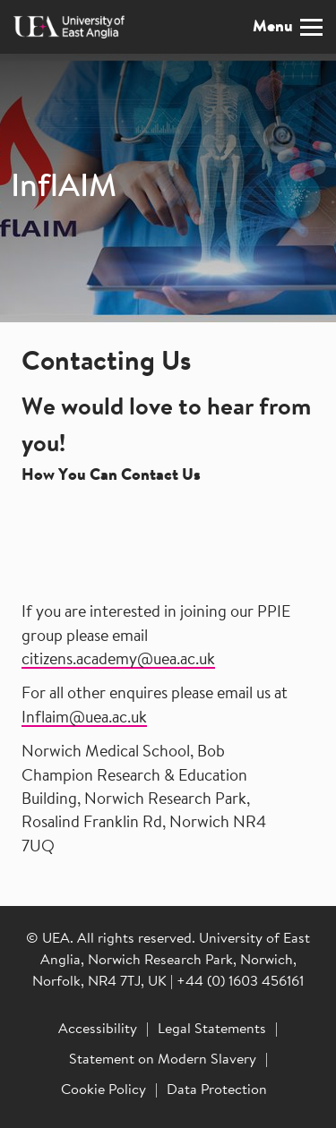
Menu (288, 27)
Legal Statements (212, 1029)
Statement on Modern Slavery (162, 1060)
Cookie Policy (103, 1090)
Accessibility (97, 1029)
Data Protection (217, 1090)
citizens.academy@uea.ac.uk (118, 661)
